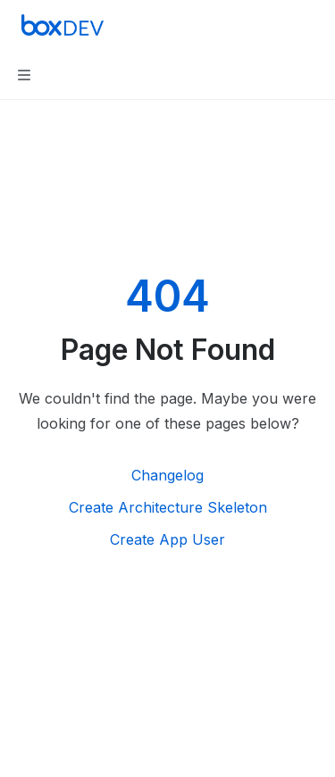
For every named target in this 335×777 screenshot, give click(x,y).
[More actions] (312, 25)
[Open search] (278, 25)
